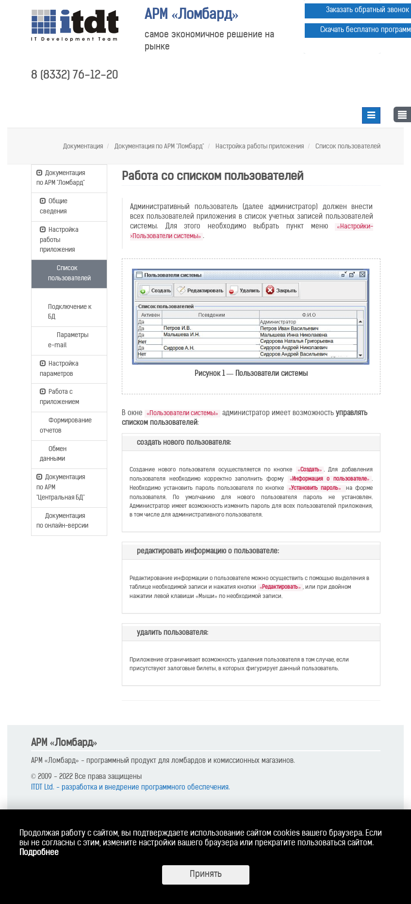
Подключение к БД (70, 306)
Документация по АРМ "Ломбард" (158, 147)
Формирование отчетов (66, 425)
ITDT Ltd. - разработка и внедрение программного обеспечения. (130, 787)
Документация (83, 147)
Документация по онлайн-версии (62, 521)
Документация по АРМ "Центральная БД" (60, 487)
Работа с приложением (59, 396)
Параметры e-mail (68, 340)
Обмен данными (53, 454)
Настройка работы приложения (259, 147)
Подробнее (39, 853)
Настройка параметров (59, 368)
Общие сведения (53, 206)
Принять (206, 874)
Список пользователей (347, 147)
